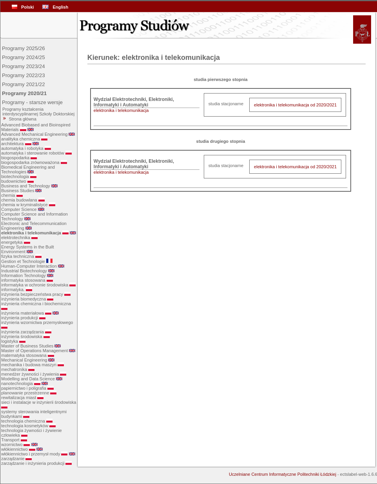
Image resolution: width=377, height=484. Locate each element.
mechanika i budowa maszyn (28, 364)
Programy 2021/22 (23, 84)
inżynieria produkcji (19, 317)
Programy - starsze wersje (32, 102)
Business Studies (17, 190)
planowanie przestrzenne (25, 392)
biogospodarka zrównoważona (30, 162)
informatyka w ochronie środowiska (34, 284)
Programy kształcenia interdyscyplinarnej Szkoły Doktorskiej (37, 111)
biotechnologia (15, 176)
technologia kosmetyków (24, 425)
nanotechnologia (17, 383)
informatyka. (13, 289)
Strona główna (22, 119)
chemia (8, 195)
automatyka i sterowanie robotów (32, 153)
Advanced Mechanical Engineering (34, 134)
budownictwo (13, 181)
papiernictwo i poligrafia (23, 388)
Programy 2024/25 (23, 57)
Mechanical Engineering (24, 360)
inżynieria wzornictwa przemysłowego (37, 322)
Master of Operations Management (34, 350)
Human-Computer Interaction (29, 266)
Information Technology (23, 275)
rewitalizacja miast (18, 397)
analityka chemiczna (20, 139)
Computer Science (19, 209)
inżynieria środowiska (21, 336)
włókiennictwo (14, 449)
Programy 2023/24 (23, 66)
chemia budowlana (19, 200)
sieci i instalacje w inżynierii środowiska (38, 402)
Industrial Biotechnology (24, 270)
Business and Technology (25, 186)
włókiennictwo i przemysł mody (30, 454)
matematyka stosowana (24, 355)
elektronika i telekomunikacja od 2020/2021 (295, 105)
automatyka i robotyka (22, 148)
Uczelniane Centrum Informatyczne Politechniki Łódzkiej (282, 474)
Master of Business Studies (27, 346)
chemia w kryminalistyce (24, 204)
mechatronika (14, 369)
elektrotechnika (15, 237)
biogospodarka (15, 157)
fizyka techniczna (17, 256)
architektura (12, 143)
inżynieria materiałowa (22, 313)
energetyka (11, 242)
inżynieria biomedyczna (23, 299)
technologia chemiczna (23, 421)
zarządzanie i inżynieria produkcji (32, 463)
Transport (10, 439)
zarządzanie (12, 458)
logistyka (9, 341)
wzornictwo (11, 444)
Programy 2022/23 (23, 75)
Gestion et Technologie (23, 261)
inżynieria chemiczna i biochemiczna (36, 303)
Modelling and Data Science (28, 378)
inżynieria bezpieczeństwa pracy (32, 294)
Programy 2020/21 (24, 93)
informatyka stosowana (23, 280)
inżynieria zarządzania (22, 331)
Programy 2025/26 (23, 48)
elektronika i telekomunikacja (31, 232)
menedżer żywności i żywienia (30, 374)
